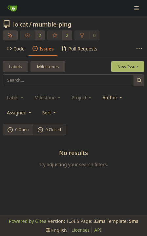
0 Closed (49, 129)
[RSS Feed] (10, 35)
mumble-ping (52, 24)
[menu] (49, 112)
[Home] (12, 8)
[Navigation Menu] (137, 8)
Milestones (48, 66)
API (97, 230)
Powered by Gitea (28, 221)
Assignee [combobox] (19, 112)
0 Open (18, 129)
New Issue (127, 66)
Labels (15, 66)
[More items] (139, 49)
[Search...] (139, 80)
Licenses (81, 230)
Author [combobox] (112, 97)
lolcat (20, 24)
